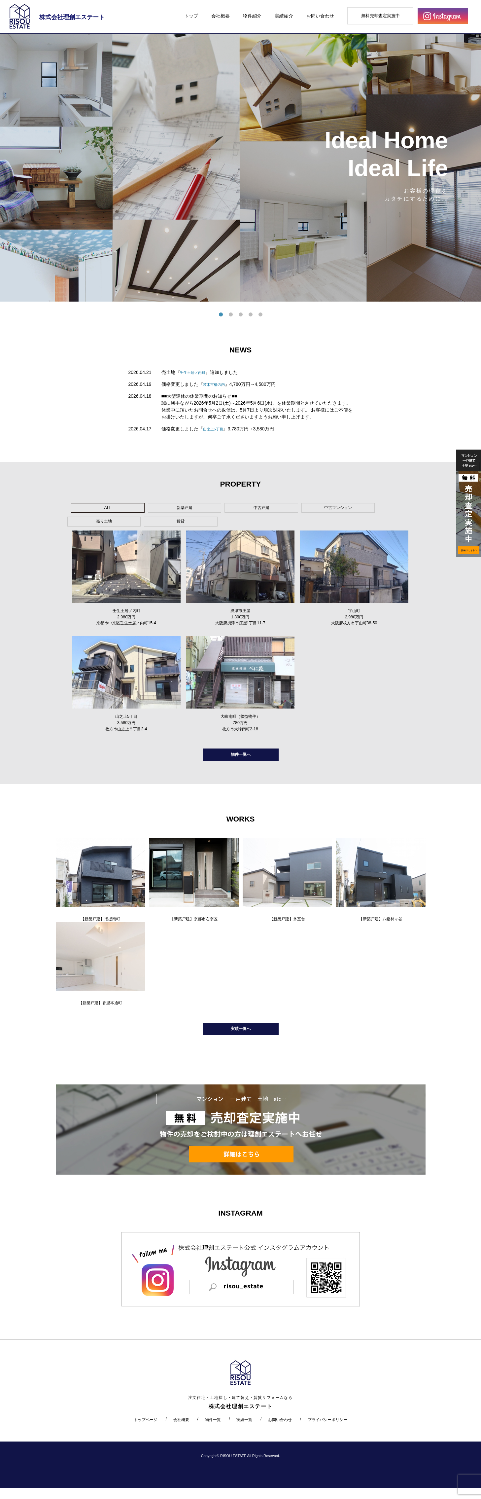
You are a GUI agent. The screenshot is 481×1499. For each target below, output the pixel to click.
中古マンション (245, 509)
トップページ (145, 1430)
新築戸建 (145, 509)
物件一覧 (213, 1430)
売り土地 (295, 509)
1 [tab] (221, 314)
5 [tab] (260, 314)
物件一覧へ (240, 757)
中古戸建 (195, 509)
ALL (95, 509)
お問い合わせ (320, 15)
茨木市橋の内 (217, 384)
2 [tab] (230, 314)
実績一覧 (244, 1430)
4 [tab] (250, 314)
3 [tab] (240, 314)
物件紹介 (252, 15)
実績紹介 (284, 15)
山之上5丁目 (216, 428)
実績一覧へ (240, 1038)
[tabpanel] (240, 168)
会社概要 (220, 15)
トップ (191, 15)
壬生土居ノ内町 (196, 372)
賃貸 (345, 509)
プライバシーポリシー (327, 1430)
